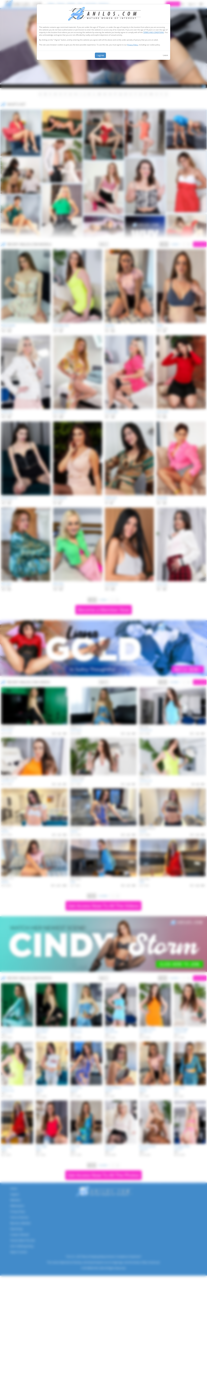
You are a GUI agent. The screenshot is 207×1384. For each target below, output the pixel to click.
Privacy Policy (132, 45)
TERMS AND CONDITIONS (153, 32)
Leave (165, 55)
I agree (100, 55)
